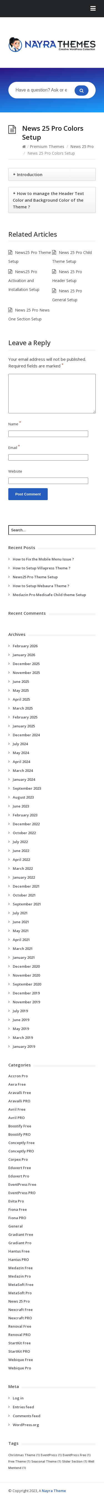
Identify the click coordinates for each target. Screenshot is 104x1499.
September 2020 (27, 984)
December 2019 (26, 993)
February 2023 (25, 815)
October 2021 (24, 895)
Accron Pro (18, 1075)
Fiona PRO (17, 1217)
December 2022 (26, 823)
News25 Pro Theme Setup (35, 576)
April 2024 (21, 761)
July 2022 (20, 841)
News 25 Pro (82, 146)
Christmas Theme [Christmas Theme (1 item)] (24, 1455)
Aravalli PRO (19, 1100)
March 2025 (23, 708)
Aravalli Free (19, 1092)
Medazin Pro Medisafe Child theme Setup (49, 594)
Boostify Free (19, 1125)
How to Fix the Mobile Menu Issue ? (43, 559)
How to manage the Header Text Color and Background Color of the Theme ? (48, 200)
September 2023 (27, 788)
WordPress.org (26, 1424)
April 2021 (21, 939)
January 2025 (24, 725)
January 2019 (24, 1046)
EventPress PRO (21, 1192)
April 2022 (21, 859)
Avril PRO (16, 1117)
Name (14, 423)
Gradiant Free (20, 1234)
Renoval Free (19, 1326)
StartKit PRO (19, 1351)
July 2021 (20, 912)
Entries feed (23, 1406)
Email (14, 447)
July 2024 (20, 743)
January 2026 (24, 654)
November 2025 (26, 672)
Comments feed (26, 1415)
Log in (18, 1398)
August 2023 (23, 797)
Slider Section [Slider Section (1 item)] (74, 1461)
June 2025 (21, 681)
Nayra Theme (54, 1490)
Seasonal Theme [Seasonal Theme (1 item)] (46, 1461)
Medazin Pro (19, 1276)
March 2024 (23, 770)
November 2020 (26, 975)
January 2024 (24, 779)
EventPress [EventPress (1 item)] (51, 1455)
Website (15, 471)
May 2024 (21, 752)
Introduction (29, 174)
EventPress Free (22, 1184)
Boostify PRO (19, 1134)
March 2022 (23, 868)
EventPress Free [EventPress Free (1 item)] (77, 1455)
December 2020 (26, 966)
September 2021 (27, 904)
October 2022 (24, 832)
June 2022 (21, 850)
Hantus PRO (18, 1259)
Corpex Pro (18, 1159)
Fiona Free (17, 1209)
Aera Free (17, 1084)
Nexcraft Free (20, 1309)
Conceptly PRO (21, 1151)
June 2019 (21, 1019)
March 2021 (23, 948)
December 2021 (26, 886)
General (15, 1226)
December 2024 (26, 734)
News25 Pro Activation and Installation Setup (23, 280)
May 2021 (21, 930)
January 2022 (24, 877)
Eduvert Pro (18, 1176)
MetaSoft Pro (20, 1292)
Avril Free (17, 1109)
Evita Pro (16, 1201)
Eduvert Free (19, 1167)
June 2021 (21, 921)
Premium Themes (47, 146)
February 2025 (25, 717)
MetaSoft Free (21, 1284)
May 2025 (21, 690)
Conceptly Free (21, 1142)
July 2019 (20, 1010)
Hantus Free (19, 1251)
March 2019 (23, 1037)
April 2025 (21, 699)
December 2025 (26, 663)
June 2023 (21, 806)
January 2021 (24, 957)
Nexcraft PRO (20, 1317)
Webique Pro (19, 1367)
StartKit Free (19, 1342)
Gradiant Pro (19, 1242)
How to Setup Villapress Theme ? (41, 568)
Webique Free (20, 1359)
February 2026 (25, 645)
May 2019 (21, 1028)
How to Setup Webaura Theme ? (41, 585)
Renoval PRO (19, 1334)
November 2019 (26, 1001)
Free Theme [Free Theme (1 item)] (19, 1461)
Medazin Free (20, 1267)
